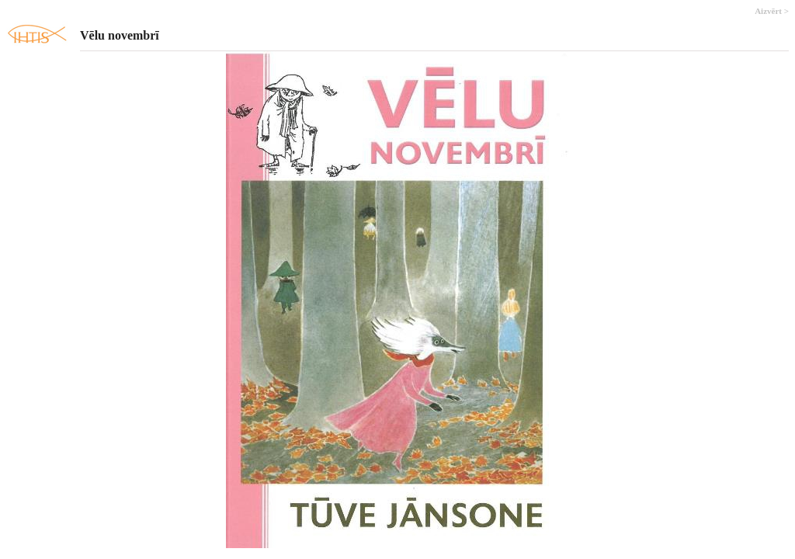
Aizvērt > (772, 11)
